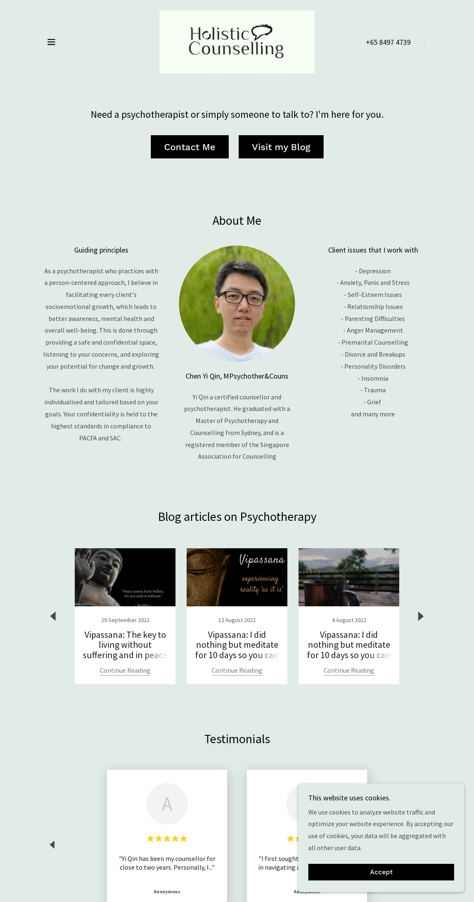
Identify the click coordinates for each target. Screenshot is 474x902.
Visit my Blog (281, 147)
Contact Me (189, 147)
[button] (51, 42)
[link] (237, 41)
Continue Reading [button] (125, 670)
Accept (381, 872)
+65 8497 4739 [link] (388, 42)
